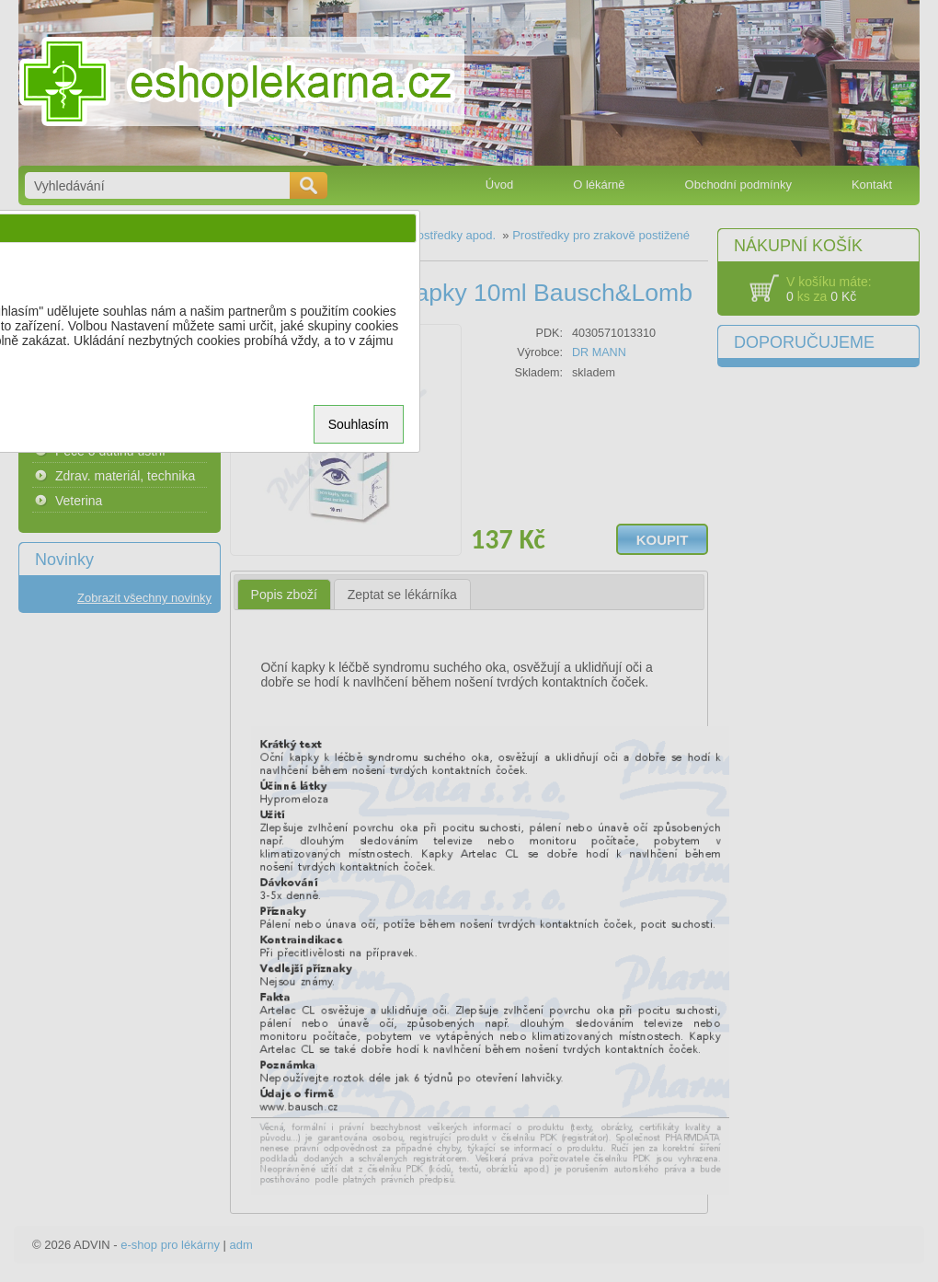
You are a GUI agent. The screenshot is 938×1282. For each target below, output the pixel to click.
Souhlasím (358, 424)
